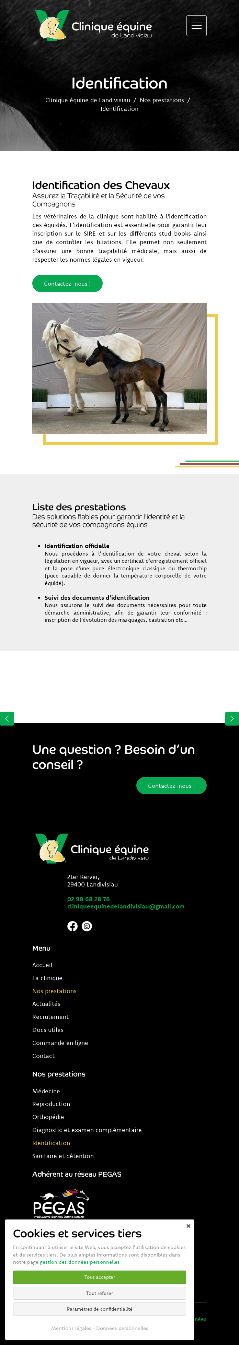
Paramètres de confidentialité (100, 1309)
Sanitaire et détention (63, 1156)
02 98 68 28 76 (88, 899)
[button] (7, 719)
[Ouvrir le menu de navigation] (196, 25)
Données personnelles (122, 1328)
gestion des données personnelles (80, 1262)
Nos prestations (162, 100)
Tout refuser (99, 1293)
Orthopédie (48, 1117)
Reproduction (51, 1103)
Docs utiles (48, 1029)
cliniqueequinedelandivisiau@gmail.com (126, 906)
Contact (43, 1055)
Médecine (46, 1091)
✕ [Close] (188, 1226)
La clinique (47, 978)
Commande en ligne (60, 1042)
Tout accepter (99, 1277)
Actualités (46, 1003)
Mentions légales (71, 1328)
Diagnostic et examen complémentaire (87, 1130)
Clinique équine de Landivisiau (87, 100)
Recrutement (50, 1016)
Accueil (42, 965)
